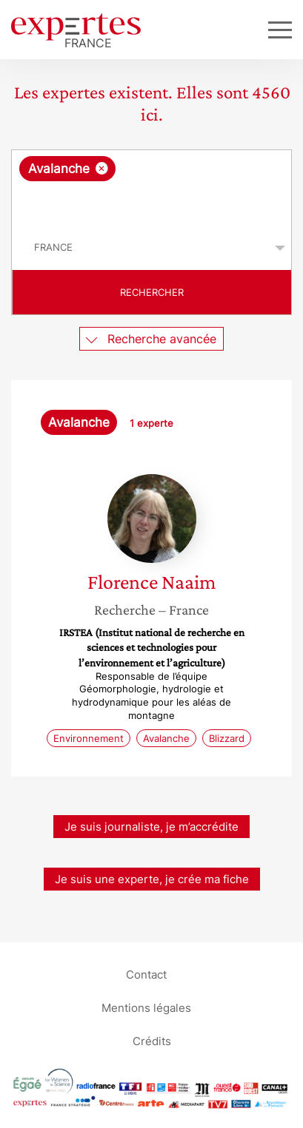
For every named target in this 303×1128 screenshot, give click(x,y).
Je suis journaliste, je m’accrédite (151, 827)
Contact (146, 974)
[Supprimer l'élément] (102, 168)
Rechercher (152, 292)
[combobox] (151, 188)
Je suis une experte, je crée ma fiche (152, 879)
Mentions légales (146, 1007)
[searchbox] (152, 203)
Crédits (152, 1040)
